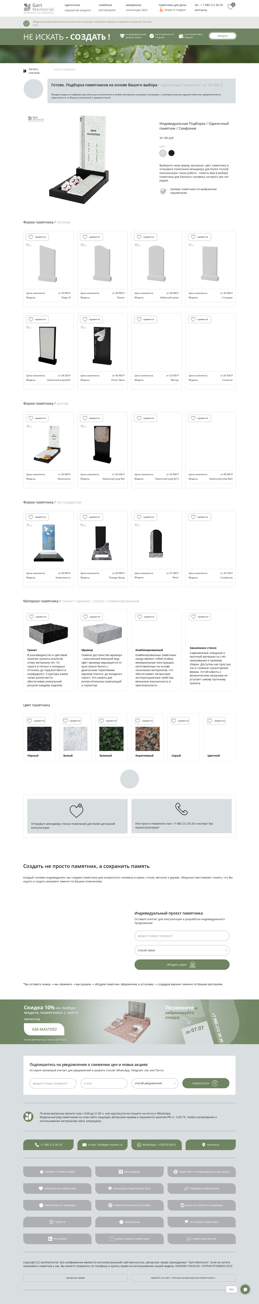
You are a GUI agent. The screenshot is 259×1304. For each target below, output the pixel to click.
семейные (105, 5)
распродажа (107, 10)
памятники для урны (172, 5)
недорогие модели (78, 10)
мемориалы (133, 5)
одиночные (72, 5)
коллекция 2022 (137, 10)
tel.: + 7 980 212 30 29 (209, 5)
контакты (201, 10)
